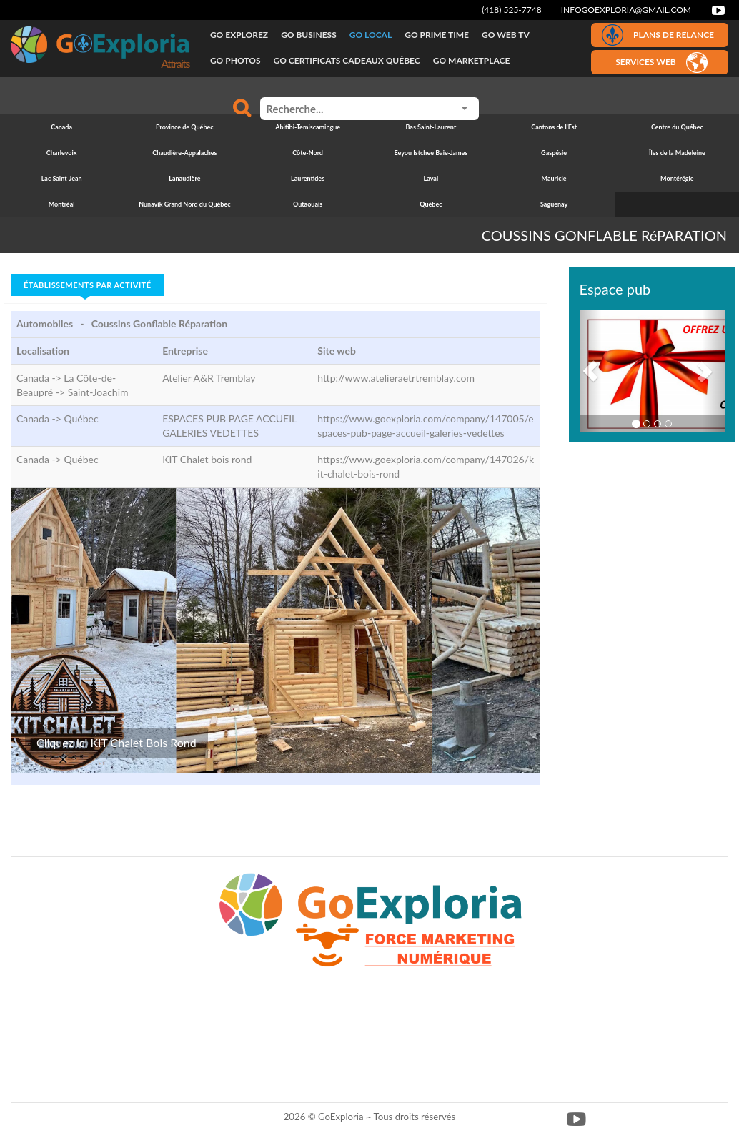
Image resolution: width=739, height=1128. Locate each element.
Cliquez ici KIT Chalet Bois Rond (116, 742)
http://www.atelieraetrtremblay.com (396, 378)
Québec (81, 418)
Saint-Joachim (98, 392)
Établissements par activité (87, 285)
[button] (591, 371)
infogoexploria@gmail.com (626, 9)
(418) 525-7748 (512, 9)
